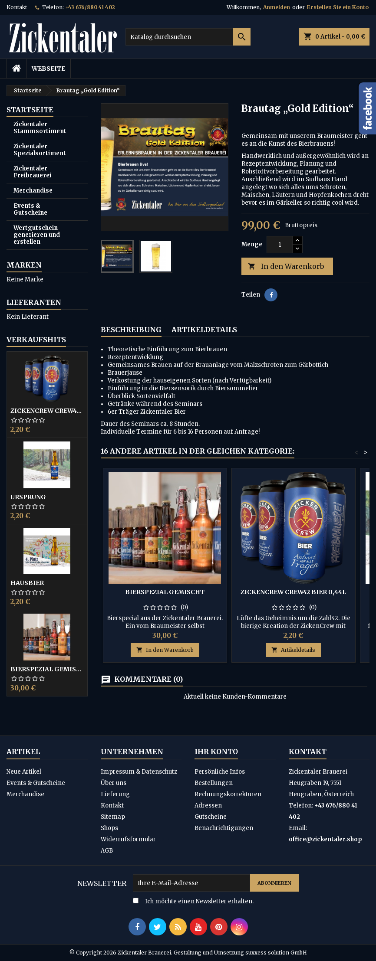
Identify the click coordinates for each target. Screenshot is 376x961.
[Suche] (188, 37)
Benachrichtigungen (224, 828)
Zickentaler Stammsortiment (39, 128)
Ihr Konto (216, 751)
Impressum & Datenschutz (139, 771)
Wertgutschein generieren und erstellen (36, 234)
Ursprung (28, 497)
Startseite (30, 109)
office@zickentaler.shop (325, 839)
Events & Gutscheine (30, 209)
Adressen (208, 805)
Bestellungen (214, 783)
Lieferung (115, 794)
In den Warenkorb (286, 266)
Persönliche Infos (220, 771)
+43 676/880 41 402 (90, 7)
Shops (109, 828)
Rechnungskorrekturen (228, 794)
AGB (107, 850)
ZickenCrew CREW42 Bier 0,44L (47, 410)
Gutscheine (211, 816)
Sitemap (113, 816)
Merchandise (33, 190)
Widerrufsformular (128, 839)
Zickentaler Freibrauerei (32, 172)
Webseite (48, 68)
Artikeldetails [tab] (204, 329)
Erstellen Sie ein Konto (338, 7)
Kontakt (17, 7)
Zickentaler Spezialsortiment (39, 150)
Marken (24, 265)
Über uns (113, 783)
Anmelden (276, 7)
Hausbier (27, 582)
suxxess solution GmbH (276, 952)
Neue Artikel (24, 771)
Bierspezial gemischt (47, 669)
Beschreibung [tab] (131, 329)
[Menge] (280, 244)
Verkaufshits (36, 339)
